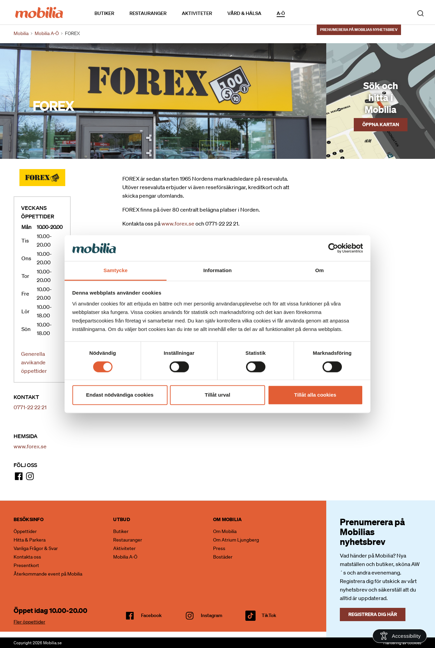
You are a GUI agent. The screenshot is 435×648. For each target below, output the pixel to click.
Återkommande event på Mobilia (48, 574)
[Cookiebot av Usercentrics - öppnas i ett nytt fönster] (333, 248)
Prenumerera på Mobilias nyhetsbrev (359, 29)
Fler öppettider (29, 622)
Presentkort (26, 565)
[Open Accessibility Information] (399, 636)
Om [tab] (319, 270)
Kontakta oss (27, 557)
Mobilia (21, 33)
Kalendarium (304, 13)
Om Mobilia (225, 531)
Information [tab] (217, 270)
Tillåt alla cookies (315, 395)
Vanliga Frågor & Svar (36, 548)
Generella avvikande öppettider (34, 362)
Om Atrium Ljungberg (236, 540)
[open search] (420, 13)
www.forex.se (30, 446)
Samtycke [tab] (116, 270)
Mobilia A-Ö (125, 557)
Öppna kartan (380, 124)
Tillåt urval (217, 395)
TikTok (269, 615)
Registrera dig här (372, 614)
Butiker (104, 13)
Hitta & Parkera (30, 540)
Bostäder (222, 557)
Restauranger (148, 13)
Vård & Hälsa (244, 13)
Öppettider (25, 531)
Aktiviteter (197, 13)
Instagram (211, 615)
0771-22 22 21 (30, 407)
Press (219, 548)
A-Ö (281, 13)
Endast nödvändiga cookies (119, 395)
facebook (151, 615)
